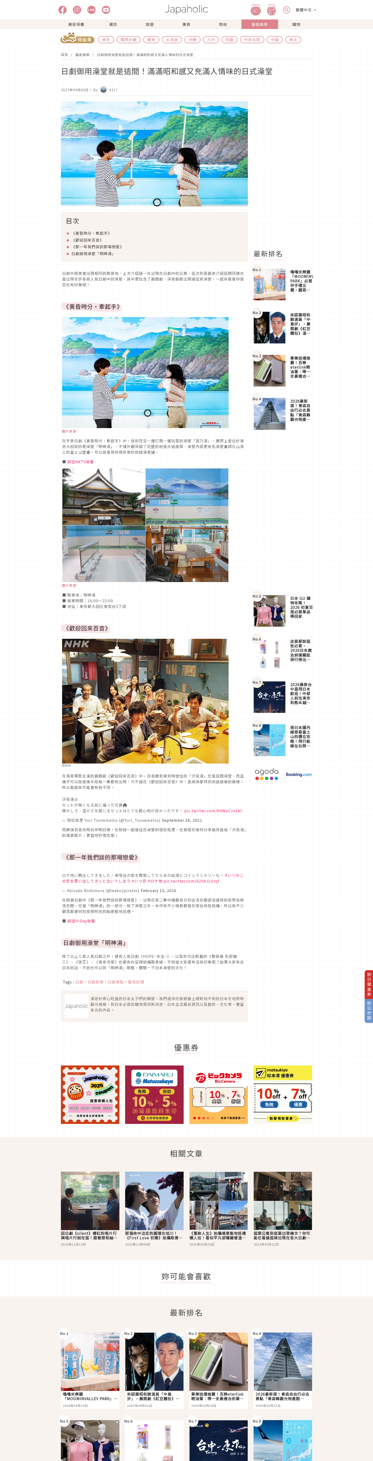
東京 (106, 39)
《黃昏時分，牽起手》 (91, 233)
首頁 (64, 54)
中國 (275, 39)
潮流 (113, 24)
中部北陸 (252, 39)
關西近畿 (129, 39)
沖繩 (192, 39)
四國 (230, 39)
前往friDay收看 (81, 921)
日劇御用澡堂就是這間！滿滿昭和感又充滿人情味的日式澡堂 (145, 54)
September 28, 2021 (182, 820)
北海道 (172, 39)
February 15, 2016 (159, 890)
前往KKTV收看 (80, 461)
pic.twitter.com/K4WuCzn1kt (213, 810)
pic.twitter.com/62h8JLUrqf (191, 881)
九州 (211, 39)
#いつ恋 (139, 881)
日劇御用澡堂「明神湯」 (93, 253)
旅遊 (150, 24)
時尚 (223, 24)
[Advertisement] (286, 172)
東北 (293, 39)
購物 (296, 24)
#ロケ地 (155, 881)
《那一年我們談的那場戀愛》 (97, 246)
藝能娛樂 (260, 24)
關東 (151, 39)
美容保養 (76, 24)
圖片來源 (69, 431)
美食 (186, 24)
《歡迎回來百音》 (87, 240)
